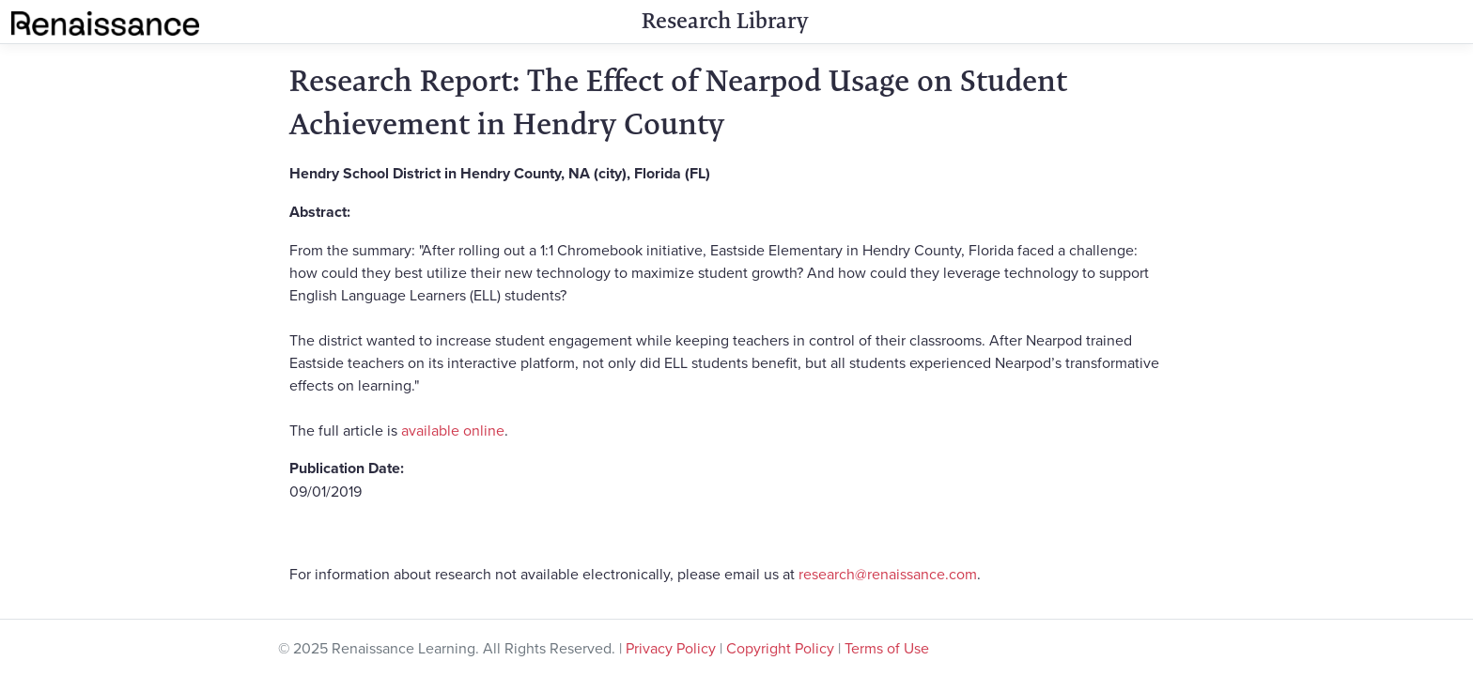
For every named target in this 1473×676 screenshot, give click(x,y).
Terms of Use (887, 648)
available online (452, 430)
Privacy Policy (671, 648)
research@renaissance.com (888, 573)
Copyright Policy (780, 648)
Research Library (725, 21)
